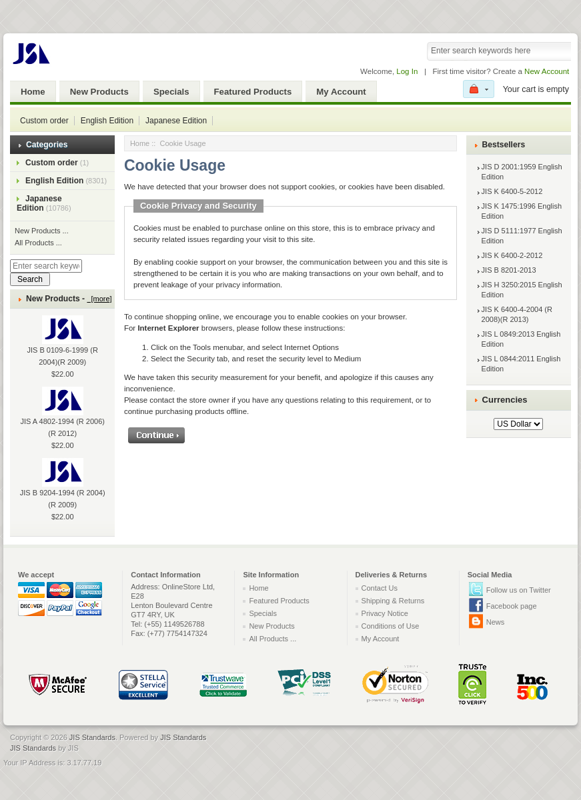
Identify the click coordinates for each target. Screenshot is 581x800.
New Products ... (42, 231)
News (495, 622)
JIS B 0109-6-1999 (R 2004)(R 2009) (62, 346)
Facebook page (511, 606)
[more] (99, 299)
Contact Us (380, 588)
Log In (407, 71)
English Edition (107, 120)
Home (33, 92)
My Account (341, 92)
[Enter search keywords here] (46, 266)
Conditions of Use (391, 626)
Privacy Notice (385, 613)
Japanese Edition (176, 120)
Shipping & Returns (393, 601)
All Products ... (38, 243)
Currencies (505, 400)
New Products (99, 92)
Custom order (44, 120)
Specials (171, 92)
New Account (546, 71)
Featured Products (253, 92)
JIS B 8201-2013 (509, 270)
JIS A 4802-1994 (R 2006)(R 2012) (62, 417)
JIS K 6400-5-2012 (512, 191)
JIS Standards (92, 737)
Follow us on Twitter (518, 590)
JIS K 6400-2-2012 (512, 255)
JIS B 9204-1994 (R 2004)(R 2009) (62, 488)
